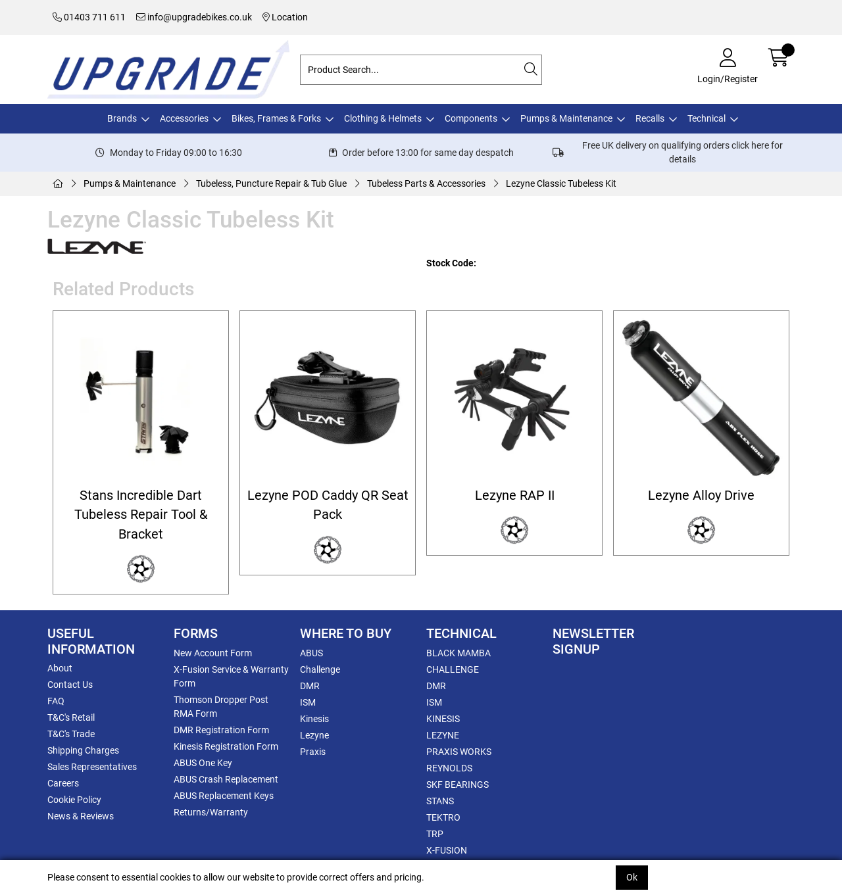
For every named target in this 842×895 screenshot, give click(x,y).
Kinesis (314, 719)
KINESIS (443, 719)
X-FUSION (446, 850)
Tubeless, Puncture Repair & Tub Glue (271, 183)
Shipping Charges (83, 750)
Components (471, 118)
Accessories (184, 118)
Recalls (649, 118)
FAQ (55, 701)
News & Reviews (80, 816)
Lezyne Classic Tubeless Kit (561, 183)
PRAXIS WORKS (458, 751)
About (59, 668)
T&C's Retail (71, 717)
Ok (631, 877)
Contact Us (70, 684)
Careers (63, 783)
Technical (706, 118)
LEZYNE (442, 735)
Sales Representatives (92, 767)
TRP (434, 834)
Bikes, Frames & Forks (276, 118)
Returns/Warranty (211, 812)
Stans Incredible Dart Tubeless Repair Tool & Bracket (140, 515)
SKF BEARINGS (457, 784)
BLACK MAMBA (458, 653)
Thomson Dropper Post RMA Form (221, 706)
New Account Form (213, 653)
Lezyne (314, 735)
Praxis (313, 751)
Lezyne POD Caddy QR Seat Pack (328, 505)
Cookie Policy (74, 799)
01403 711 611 (89, 17)
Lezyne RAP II (515, 495)
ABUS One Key (203, 763)
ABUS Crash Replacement (226, 779)
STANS (440, 801)
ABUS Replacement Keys (224, 795)
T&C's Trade (71, 734)
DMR (310, 686)
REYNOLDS (449, 768)
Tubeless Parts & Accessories (426, 183)
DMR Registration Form (221, 730)
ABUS (311, 653)
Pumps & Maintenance (566, 118)
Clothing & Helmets (383, 118)
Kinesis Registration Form (226, 746)
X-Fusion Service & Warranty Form (231, 676)
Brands (122, 118)
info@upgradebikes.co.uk (194, 17)
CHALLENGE (452, 669)
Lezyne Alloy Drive (701, 495)
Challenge (320, 669)
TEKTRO (443, 817)
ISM (308, 702)
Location (285, 17)
